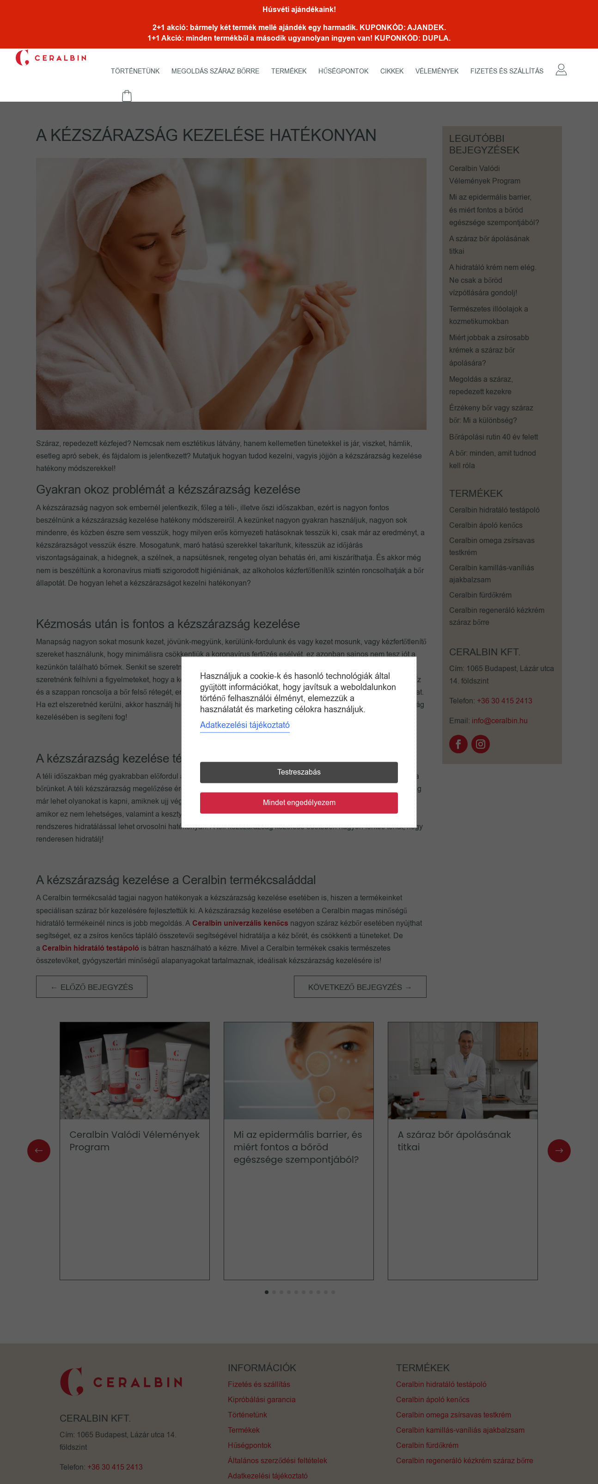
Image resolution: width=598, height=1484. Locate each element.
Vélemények (436, 72)
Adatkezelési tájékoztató (245, 725)
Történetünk (135, 72)
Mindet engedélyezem (299, 803)
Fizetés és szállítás (506, 72)
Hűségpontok (343, 72)
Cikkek (391, 72)
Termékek (288, 72)
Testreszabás (299, 772)
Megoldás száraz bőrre (215, 72)
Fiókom (561, 79)
